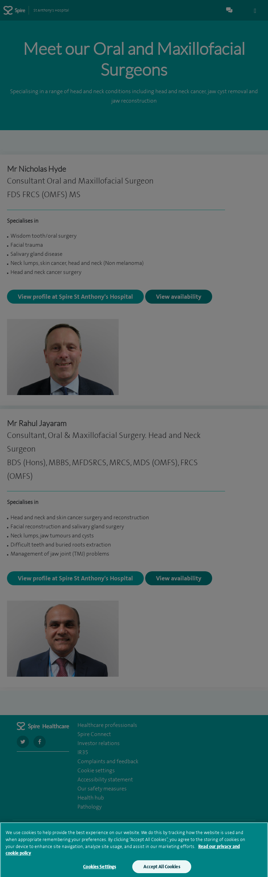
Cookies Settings (99, 869)
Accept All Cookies (161, 869)
